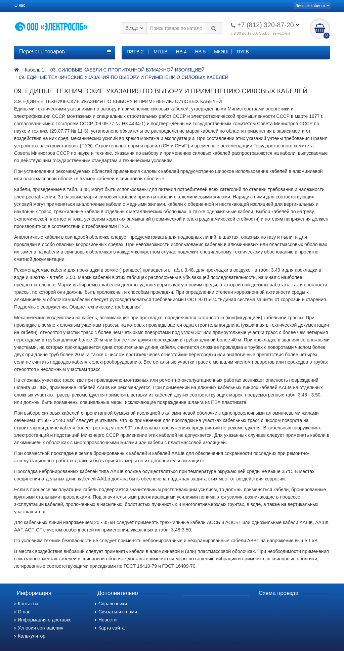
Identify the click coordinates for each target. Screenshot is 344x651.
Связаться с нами (116, 611)
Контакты (26, 603)
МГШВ (160, 51)
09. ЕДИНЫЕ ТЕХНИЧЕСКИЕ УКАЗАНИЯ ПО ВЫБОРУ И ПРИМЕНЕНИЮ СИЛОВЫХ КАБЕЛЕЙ (123, 77)
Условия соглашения (38, 628)
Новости (106, 619)
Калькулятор (29, 636)
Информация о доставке (43, 619)
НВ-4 (181, 51)
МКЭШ (221, 51)
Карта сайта (110, 628)
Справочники (111, 603)
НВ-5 (200, 51)
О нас (19, 5)
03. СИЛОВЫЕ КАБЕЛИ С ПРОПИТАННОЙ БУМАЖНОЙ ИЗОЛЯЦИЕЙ (127, 70)
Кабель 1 (34, 70)
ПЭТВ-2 (135, 51)
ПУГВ (243, 51)
